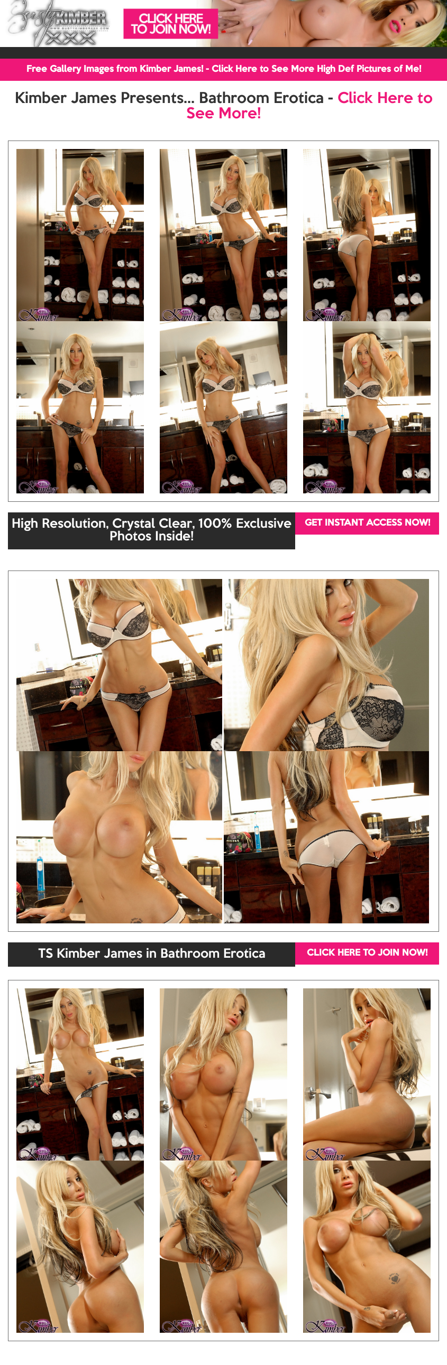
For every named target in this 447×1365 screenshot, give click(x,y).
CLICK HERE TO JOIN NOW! (367, 953)
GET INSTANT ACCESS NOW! (367, 523)
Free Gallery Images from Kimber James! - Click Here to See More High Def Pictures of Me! (223, 69)
